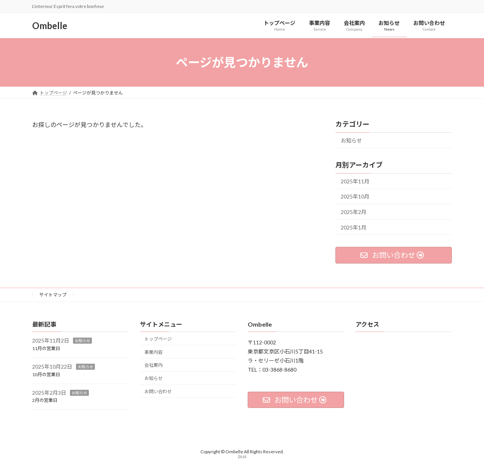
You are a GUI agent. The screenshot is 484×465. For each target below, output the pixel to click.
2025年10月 (355, 196)
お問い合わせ (158, 391)
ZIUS (242, 456)
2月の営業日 (44, 400)
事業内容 (153, 352)
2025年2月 (353, 212)
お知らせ (351, 140)
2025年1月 (353, 227)
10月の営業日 (46, 374)
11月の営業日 (46, 348)
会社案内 (153, 365)
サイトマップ (53, 295)
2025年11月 (355, 181)
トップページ (158, 339)
